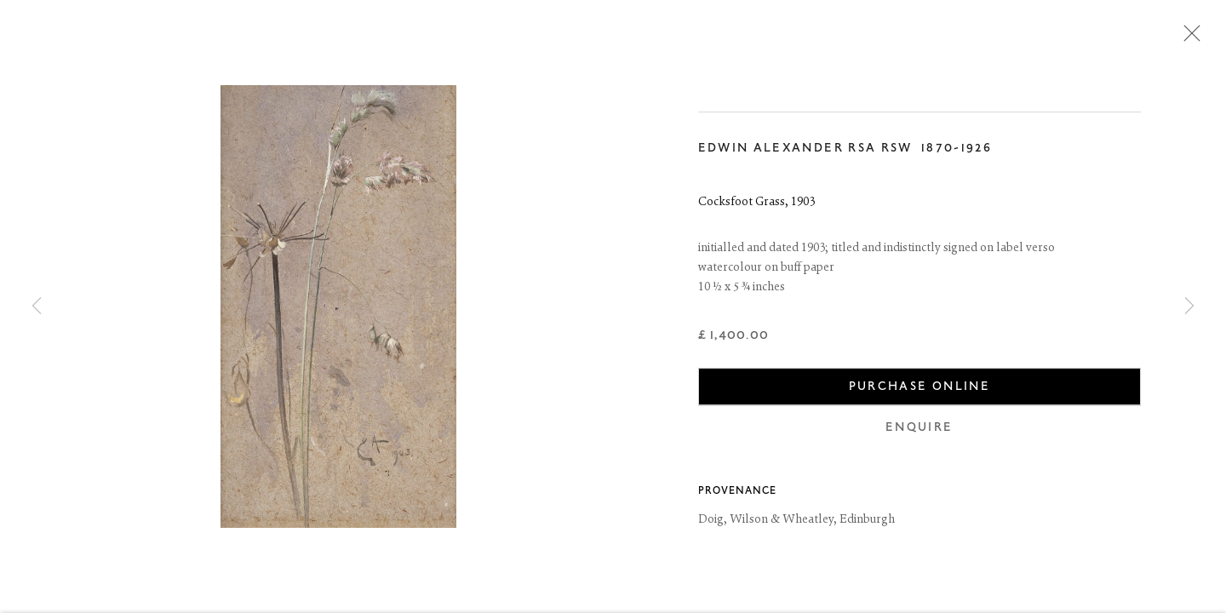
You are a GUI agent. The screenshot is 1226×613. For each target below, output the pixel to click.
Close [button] (1187, 38)
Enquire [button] (919, 429)
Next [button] (1189, 306)
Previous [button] (36, 306)
